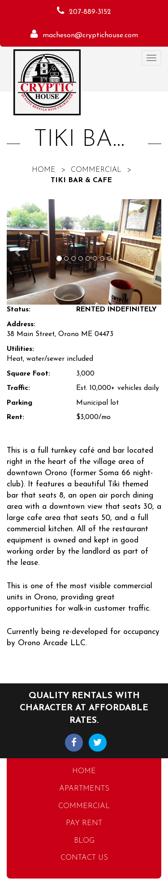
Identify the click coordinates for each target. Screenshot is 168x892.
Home (44, 170)
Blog (84, 840)
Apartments (84, 788)
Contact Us (84, 857)
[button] (18, 252)
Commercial (96, 170)
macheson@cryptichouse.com (90, 35)
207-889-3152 (90, 12)
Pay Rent (84, 823)
